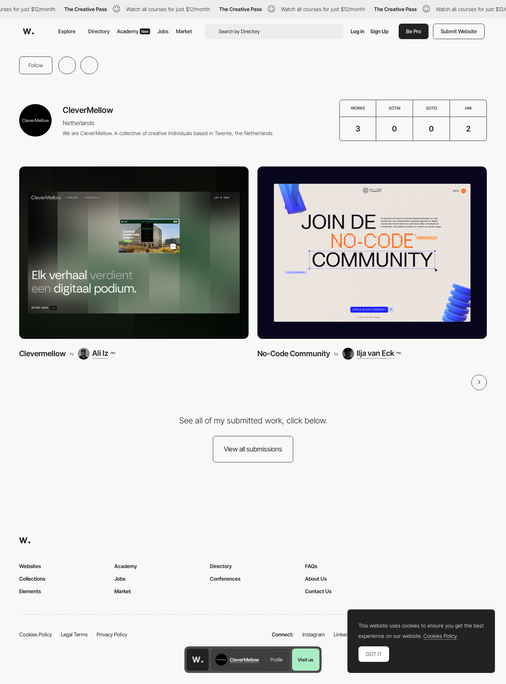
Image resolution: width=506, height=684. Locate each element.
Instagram (313, 634)
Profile (276, 660)
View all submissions (253, 449)
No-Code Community (293, 353)
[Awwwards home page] (198, 660)
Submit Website (459, 31)
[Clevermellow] (134, 252)
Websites (30, 566)
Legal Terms (74, 634)
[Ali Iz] (96, 354)
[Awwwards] (28, 31)
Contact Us (318, 591)
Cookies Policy (35, 634)
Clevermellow (42, 353)
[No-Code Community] (372, 252)
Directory (99, 31)
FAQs (311, 566)
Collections (32, 578)
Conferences (225, 578)
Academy (133, 31)
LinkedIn (343, 634)
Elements (30, 591)
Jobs (163, 31)
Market (184, 31)
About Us (316, 578)
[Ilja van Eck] (371, 354)
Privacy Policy (112, 634)
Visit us (305, 660)
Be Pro (413, 31)
